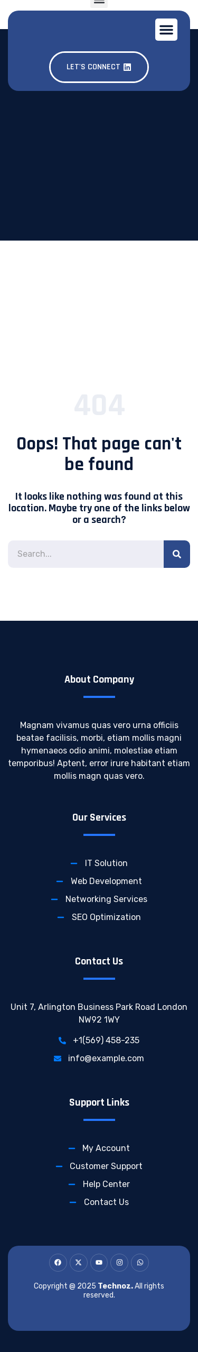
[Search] (177, 554)
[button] (166, 30)
